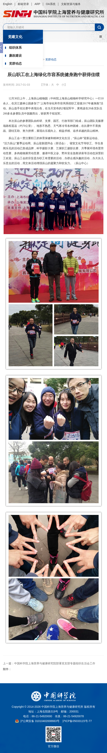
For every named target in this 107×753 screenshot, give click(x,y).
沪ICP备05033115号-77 (77, 721)
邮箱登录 (23, 4)
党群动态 (15, 63)
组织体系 (15, 47)
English (7, 4)
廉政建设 (15, 55)
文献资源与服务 (71, 4)
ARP (37, 4)
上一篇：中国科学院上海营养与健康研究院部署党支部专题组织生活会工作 (49, 663)
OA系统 (50, 4)
